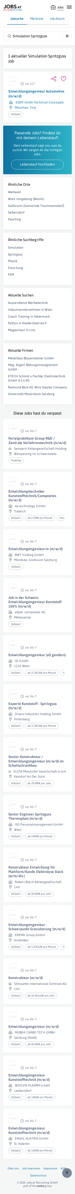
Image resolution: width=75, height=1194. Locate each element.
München (21, 107)
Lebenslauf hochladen (37, 164)
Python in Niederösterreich (27, 323)
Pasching (14, 219)
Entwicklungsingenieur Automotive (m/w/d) (36, 93)
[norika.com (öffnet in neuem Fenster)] (37, 1186)
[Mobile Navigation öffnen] (69, 7)
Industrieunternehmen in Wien (30, 309)
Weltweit (14, 192)
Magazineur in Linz (21, 330)
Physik (12, 261)
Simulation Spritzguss (47, 56)
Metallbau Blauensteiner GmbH (31, 358)
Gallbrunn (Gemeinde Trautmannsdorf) (36, 206)
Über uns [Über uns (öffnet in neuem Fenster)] (13, 1168)
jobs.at (31, 1182)
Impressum (50, 1168)
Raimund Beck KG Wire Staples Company (37, 387)
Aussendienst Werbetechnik (28, 302)
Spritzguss (15, 254)
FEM (11, 274)
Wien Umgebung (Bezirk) (26, 199)
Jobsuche (17, 18)
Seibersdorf (16, 212)
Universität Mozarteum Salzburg (31, 394)
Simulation (15, 247)
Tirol (33, 107)
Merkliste (37, 18)
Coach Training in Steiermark (29, 316)
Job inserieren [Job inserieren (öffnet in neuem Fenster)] (31, 1168)
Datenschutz (38, 1175)
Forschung (15, 268)
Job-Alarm (57, 18)
